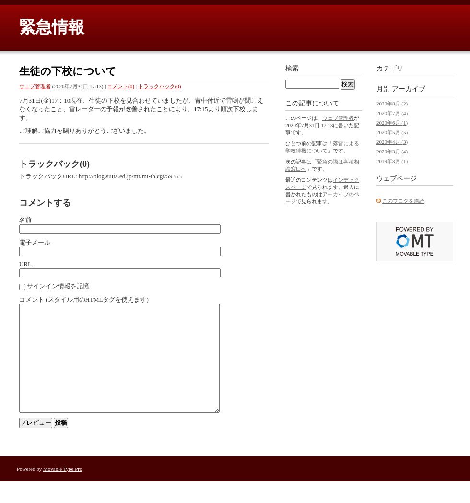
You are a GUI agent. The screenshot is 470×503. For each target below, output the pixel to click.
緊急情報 (51, 27)
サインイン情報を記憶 (58, 286)
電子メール (34, 242)
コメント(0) (120, 86)
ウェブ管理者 (35, 86)
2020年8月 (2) (392, 103)
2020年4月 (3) (392, 142)
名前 (25, 219)
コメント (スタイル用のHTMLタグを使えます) (84, 299)
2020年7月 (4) (392, 113)
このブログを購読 (403, 201)
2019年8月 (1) (392, 161)
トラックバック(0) (159, 86)
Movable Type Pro (62, 490)
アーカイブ (408, 89)
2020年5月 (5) (392, 132)
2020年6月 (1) (392, 123)
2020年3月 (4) (392, 151)
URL (25, 264)
